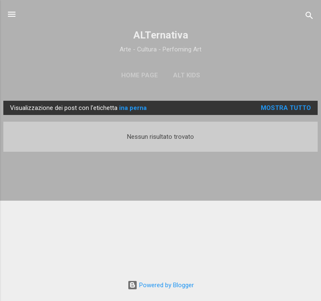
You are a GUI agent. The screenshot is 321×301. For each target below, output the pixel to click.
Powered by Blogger (160, 285)
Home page (139, 75)
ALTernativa (160, 35)
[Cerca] (309, 17)
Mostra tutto (286, 108)
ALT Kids (186, 75)
